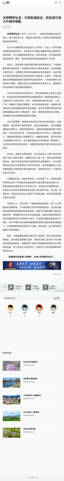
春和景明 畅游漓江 (30, 379)
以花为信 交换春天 (30, 362)
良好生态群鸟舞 (29, 429)
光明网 (9, 26)
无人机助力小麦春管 (31, 412)
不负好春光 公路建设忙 (32, 395)
